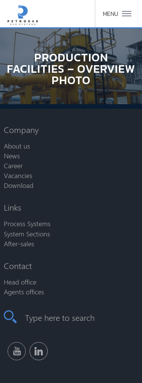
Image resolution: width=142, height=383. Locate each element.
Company (21, 129)
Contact (18, 265)
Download (18, 185)
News (12, 155)
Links (12, 207)
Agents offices (24, 291)
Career (13, 165)
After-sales (19, 243)
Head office (20, 281)
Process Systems (27, 223)
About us (17, 145)
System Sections (27, 233)
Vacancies (18, 175)
